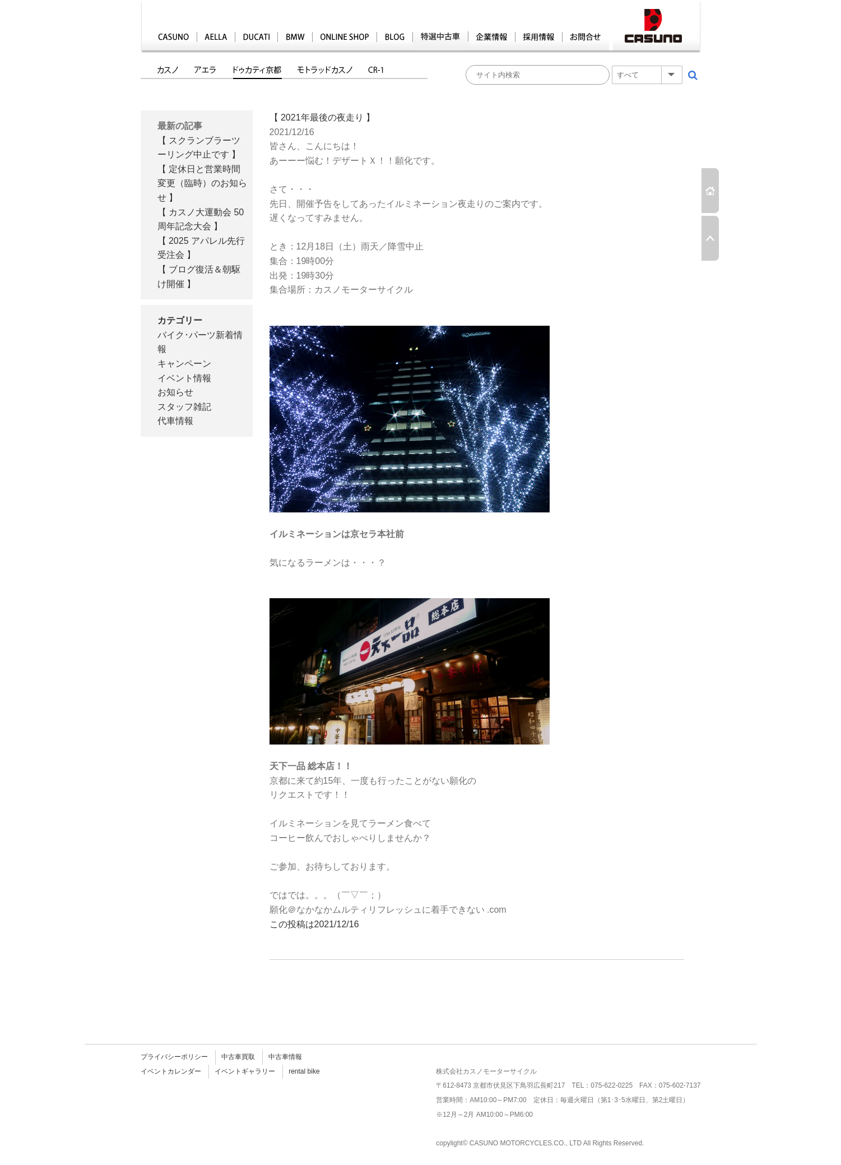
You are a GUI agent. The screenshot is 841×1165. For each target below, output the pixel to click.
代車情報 (175, 421)
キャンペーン (184, 363)
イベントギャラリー (245, 1071)
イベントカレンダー (171, 1071)
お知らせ (175, 392)
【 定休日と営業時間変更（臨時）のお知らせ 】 (202, 183)
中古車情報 (285, 1057)
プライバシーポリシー (174, 1057)
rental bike (304, 1071)
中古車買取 (238, 1057)
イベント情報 (184, 378)
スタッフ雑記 (184, 407)
